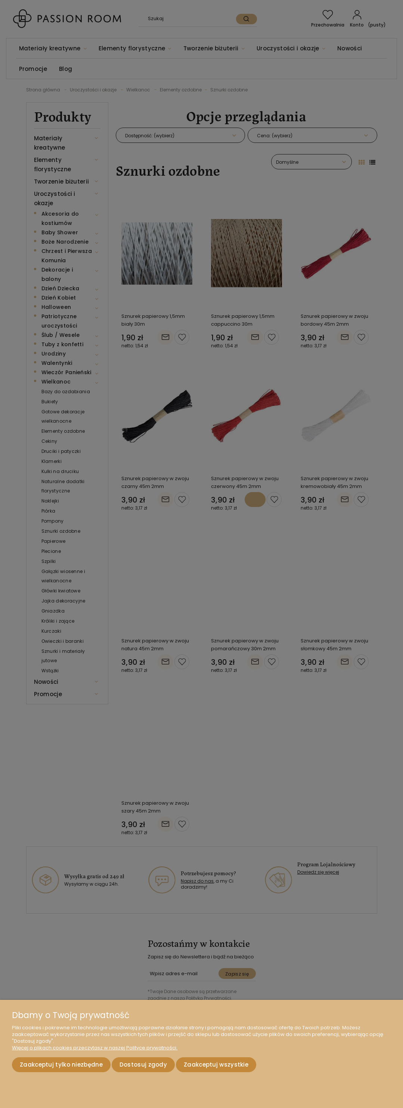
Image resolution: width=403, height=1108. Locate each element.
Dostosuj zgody (143, 1064)
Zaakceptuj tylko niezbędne (61, 1064)
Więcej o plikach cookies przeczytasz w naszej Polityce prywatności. (94, 1047)
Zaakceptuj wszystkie (216, 1064)
